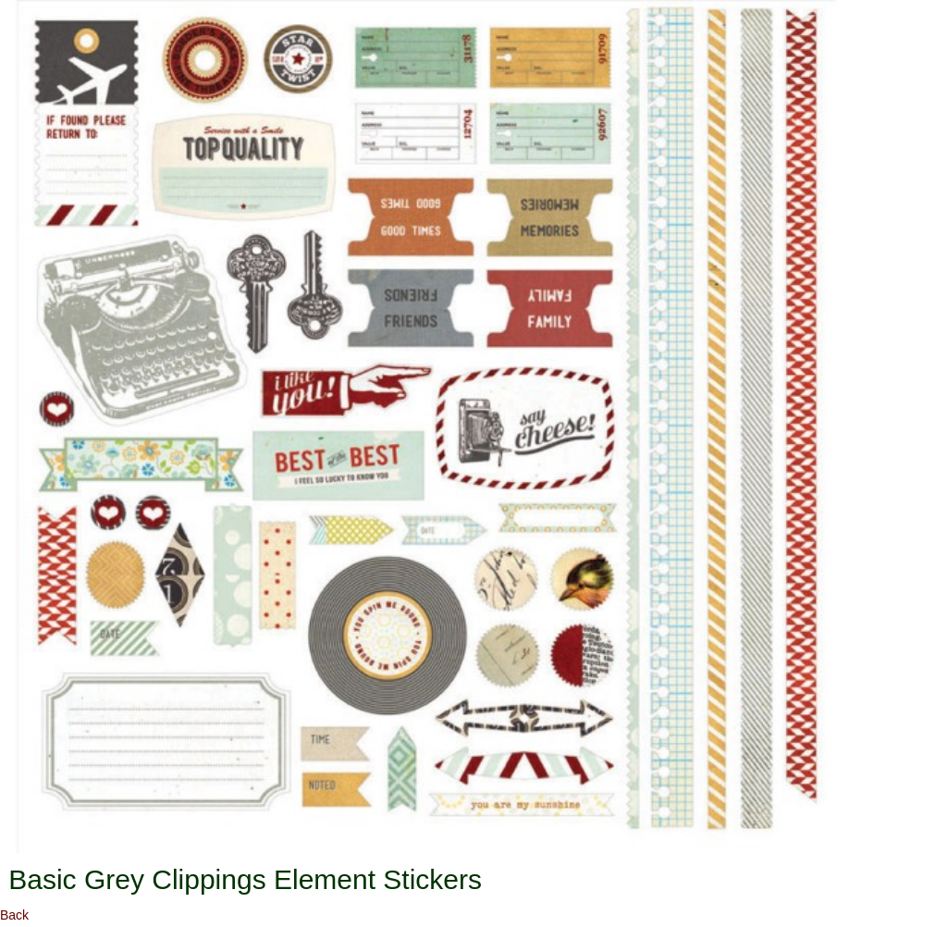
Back (14, 915)
